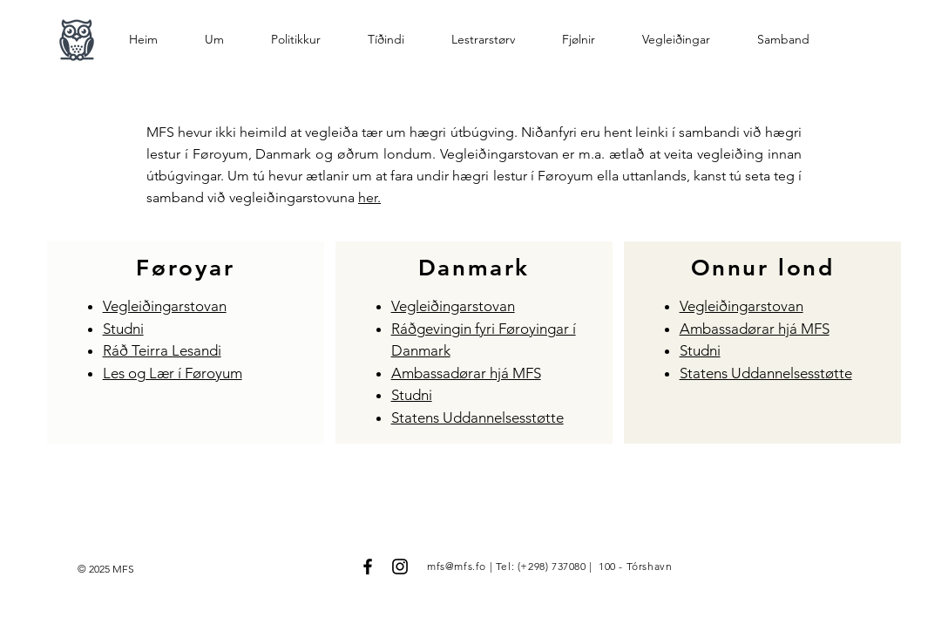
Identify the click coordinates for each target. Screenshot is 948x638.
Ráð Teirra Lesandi (162, 350)
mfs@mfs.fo (456, 566)
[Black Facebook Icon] (367, 566)
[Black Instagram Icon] (399, 566)
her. (369, 197)
